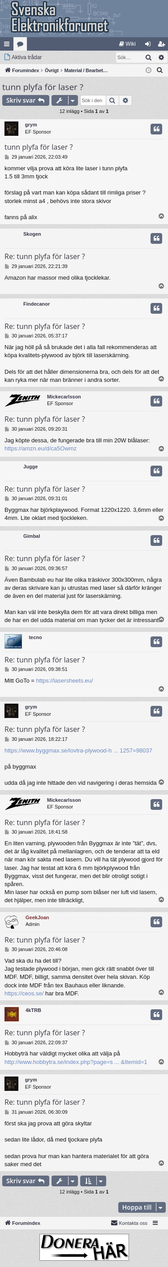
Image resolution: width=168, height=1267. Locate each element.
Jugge (30, 466)
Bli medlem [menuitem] (163, 46)
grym (31, 124)
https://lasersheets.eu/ (64, 680)
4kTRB (33, 1010)
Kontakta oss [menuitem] (129, 1222)
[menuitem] (127, 44)
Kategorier (22, 46)
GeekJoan (37, 917)
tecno (35, 637)
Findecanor (36, 304)
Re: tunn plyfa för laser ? (44, 256)
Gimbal (31, 536)
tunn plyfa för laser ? (42, 87)
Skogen (32, 234)
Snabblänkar (8, 46)
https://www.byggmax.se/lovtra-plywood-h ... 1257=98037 (78, 750)
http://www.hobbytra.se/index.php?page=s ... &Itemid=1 (75, 1062)
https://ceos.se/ (23, 993)
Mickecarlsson (64, 396)
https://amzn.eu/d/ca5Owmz (40, 448)
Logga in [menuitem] (150, 46)
